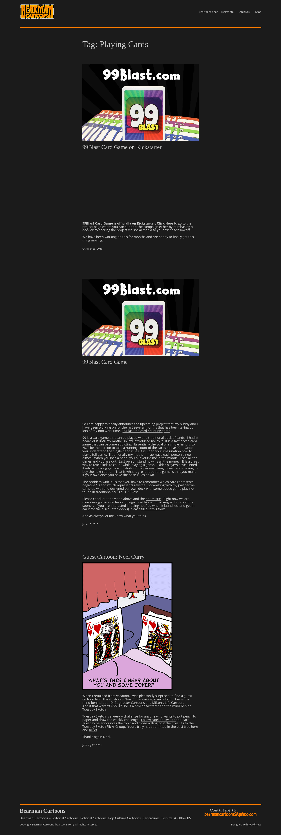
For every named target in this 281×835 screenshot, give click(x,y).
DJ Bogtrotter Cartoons (127, 702)
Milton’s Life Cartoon (167, 702)
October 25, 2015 (92, 248)
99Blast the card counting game (146, 431)
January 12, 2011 (92, 745)
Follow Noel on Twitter (158, 720)
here (194, 726)
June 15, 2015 (90, 524)
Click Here (165, 223)
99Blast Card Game (105, 361)
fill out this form (153, 509)
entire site (153, 499)
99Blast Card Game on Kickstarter (121, 147)
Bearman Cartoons (42, 810)
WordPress (255, 824)
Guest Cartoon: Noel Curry (113, 556)
